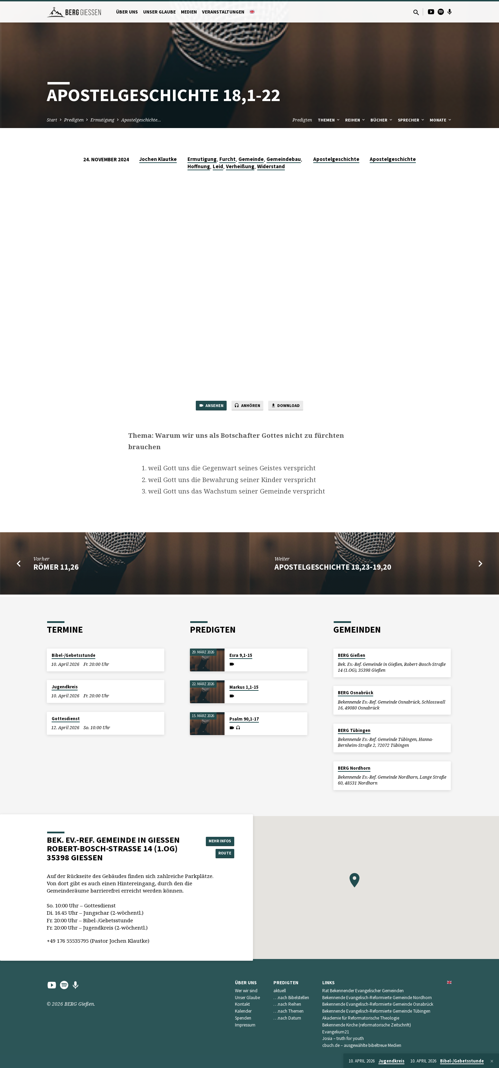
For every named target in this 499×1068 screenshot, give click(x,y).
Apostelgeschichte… (141, 120)
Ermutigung (102, 120)
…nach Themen (288, 1011)
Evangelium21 (335, 1032)
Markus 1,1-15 (244, 687)
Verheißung (240, 166)
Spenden (243, 1018)
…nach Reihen (287, 1004)
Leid (218, 166)
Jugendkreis (65, 687)
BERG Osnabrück (355, 693)
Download (292, 406)
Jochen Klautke (158, 159)
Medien (189, 12)
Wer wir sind (246, 991)
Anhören (247, 406)
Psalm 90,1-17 (244, 719)
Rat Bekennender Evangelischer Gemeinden (363, 991)
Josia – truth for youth (343, 1038)
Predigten (74, 120)
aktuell (279, 991)
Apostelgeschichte (336, 159)
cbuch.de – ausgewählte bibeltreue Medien (361, 1045)
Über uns (127, 12)
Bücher (381, 120)
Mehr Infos (216, 840)
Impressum (245, 1025)
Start (52, 120)
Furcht (227, 159)
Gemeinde (251, 159)
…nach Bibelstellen (291, 998)
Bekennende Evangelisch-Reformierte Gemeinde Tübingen (376, 1011)
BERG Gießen (351, 655)
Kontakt (242, 1004)
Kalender (243, 1011)
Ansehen (204, 406)
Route (217, 854)
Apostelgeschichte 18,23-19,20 (332, 569)
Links (328, 983)
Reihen (355, 120)
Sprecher (411, 120)
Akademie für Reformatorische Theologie (360, 1018)
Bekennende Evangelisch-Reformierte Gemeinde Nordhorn (377, 998)
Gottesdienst (66, 719)
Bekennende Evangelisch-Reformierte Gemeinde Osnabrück (377, 1004)
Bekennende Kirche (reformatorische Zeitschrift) (366, 1025)
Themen (329, 120)
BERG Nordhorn (354, 768)
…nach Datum (287, 1018)
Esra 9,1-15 (240, 655)
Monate (441, 120)
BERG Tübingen (354, 730)
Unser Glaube (159, 12)
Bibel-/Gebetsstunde (73, 655)
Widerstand (271, 166)
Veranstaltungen (223, 12)
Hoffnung (198, 166)
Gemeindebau (283, 159)
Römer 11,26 (56, 569)
